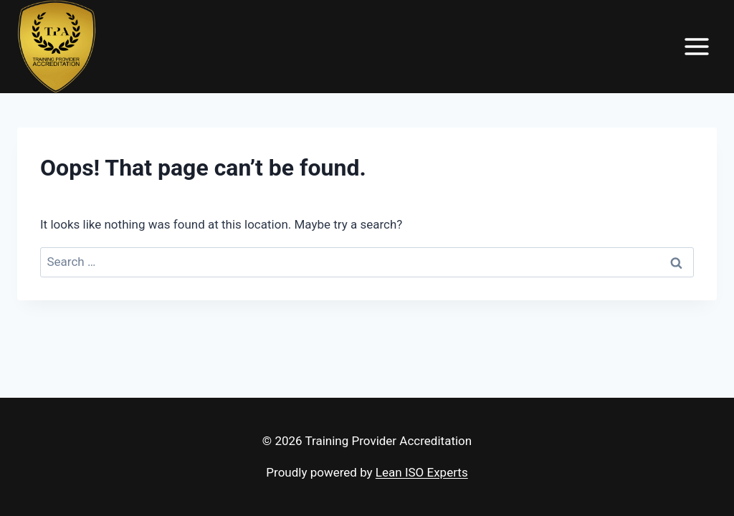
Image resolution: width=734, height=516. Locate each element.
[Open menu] (696, 46)
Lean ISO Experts (422, 472)
